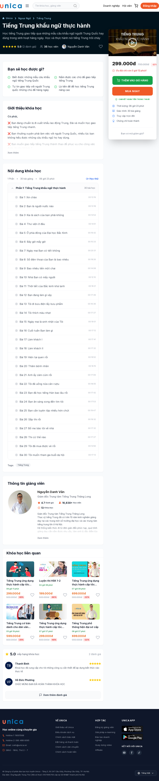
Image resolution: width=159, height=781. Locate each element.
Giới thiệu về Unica (64, 727)
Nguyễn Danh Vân (78, 46)
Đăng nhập (150, 5)
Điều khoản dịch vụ (64, 732)
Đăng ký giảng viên (104, 727)
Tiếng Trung (43, 18)
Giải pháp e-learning (105, 732)
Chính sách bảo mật (65, 737)
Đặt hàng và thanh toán (66, 742)
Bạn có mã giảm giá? (132, 133)
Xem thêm (13, 152)
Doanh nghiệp (111, 5)
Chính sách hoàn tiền (65, 752)
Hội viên (127, 5)
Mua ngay (132, 91)
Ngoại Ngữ (24, 18)
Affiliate (98, 750)
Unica (7, 18)
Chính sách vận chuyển (67, 747)
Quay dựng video (103, 745)
